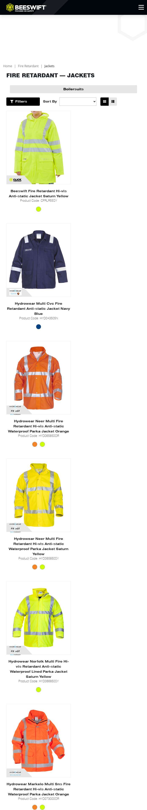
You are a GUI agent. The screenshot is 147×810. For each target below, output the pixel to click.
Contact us (13, 698)
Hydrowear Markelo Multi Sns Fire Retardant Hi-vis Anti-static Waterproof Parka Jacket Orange (109, 436)
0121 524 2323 (30, 752)
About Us (12, 673)
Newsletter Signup (27, 738)
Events (11, 688)
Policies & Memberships (117, 673)
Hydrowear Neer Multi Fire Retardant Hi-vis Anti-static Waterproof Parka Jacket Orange (38, 314)
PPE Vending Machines (69, 692)
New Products (63, 697)
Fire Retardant (28, 66)
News (10, 683)
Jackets (49, 66)
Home (7, 66)
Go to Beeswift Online (21, 678)
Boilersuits (73, 89)
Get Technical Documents (71, 678)
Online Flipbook (64, 702)
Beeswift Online (121, 752)
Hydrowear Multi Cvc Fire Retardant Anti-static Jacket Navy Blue (108, 196)
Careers (11, 693)
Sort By (50, 102)
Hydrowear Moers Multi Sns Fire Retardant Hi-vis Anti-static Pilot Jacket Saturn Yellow (108, 559)
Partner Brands (64, 673)
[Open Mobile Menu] (141, 7)
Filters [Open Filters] (21, 101)
